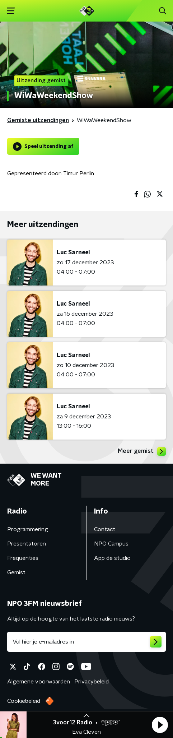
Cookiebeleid (23, 701)
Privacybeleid (91, 681)
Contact (104, 529)
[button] (159, 724)
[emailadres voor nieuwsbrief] (86, 642)
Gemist (16, 572)
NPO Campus (111, 544)
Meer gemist (142, 451)
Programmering (27, 529)
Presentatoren (26, 544)
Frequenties (22, 558)
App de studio (112, 558)
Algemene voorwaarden (38, 681)
